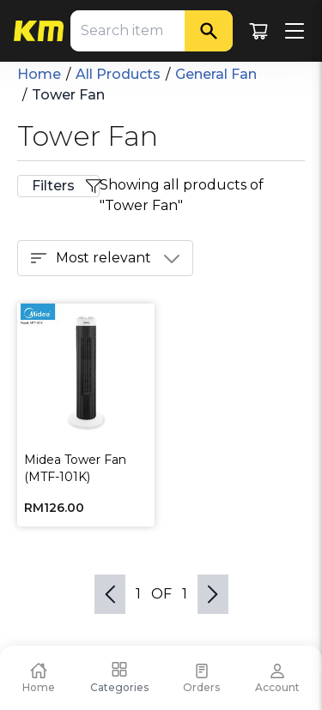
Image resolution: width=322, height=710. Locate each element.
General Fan (216, 74)
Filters (66, 186)
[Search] (209, 30)
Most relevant (105, 258)
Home (39, 74)
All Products (118, 74)
